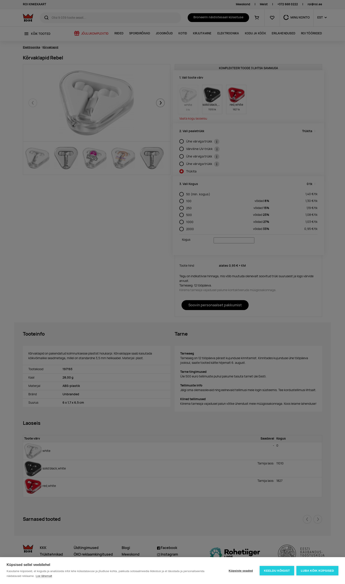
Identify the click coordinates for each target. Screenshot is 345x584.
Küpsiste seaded (241, 570)
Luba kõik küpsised (317, 570)
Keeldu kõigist (277, 570)
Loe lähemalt (44, 576)
